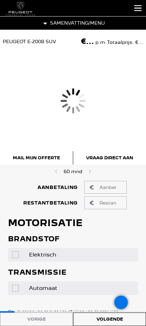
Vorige (36, 319)
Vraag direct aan (109, 157)
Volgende (109, 319)
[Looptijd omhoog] (91, 171)
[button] (73, 23)
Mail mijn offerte (36, 157)
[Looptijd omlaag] (54, 171)
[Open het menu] (138, 8)
